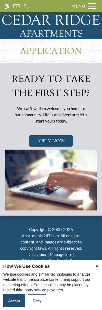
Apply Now (51, 141)
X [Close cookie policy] (97, 265)
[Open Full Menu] (82, 6)
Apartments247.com (40, 235)
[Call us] (26, 6)
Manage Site (61, 254)
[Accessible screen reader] (6, 6)
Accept (14, 300)
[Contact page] (16, 6)
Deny (37, 300)
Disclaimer (37, 254)
